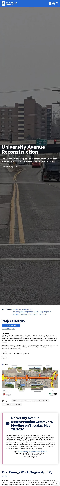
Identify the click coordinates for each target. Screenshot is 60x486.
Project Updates (45, 312)
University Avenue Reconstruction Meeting (32, 451)
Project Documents (30, 314)
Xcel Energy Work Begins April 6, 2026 (25, 312)
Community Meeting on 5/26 (22, 309)
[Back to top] (56, 483)
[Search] (57, 3)
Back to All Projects (8, 329)
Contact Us (42, 314)
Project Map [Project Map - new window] (11, 325)
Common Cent (18, 314)
